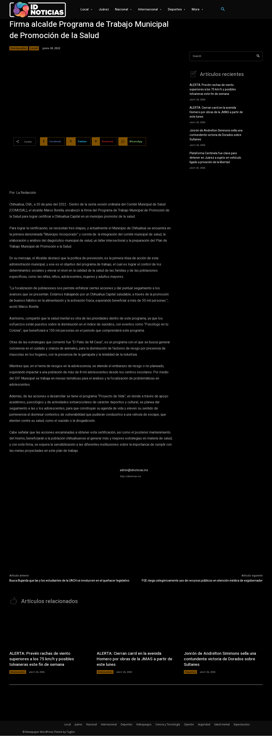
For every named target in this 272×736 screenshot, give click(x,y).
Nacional (91, 724)
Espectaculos (241, 724)
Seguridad (204, 724)
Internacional (109, 724)
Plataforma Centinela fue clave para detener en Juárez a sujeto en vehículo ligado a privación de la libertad (215, 158)
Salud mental (222, 724)
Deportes (190, 672)
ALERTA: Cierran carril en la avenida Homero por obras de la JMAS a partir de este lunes (216, 112)
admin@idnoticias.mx (134, 470)
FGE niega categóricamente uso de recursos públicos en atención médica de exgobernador (202, 580)
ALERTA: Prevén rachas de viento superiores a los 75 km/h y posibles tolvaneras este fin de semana (213, 89)
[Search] (258, 56)
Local (34, 48)
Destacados (18, 48)
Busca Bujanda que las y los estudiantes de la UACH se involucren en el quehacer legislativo (69, 580)
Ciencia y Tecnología (167, 724)
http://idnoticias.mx (130, 476)
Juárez (78, 724)
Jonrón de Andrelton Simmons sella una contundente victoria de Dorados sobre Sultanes (216, 135)
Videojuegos (143, 724)
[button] (223, 9)
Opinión (189, 724)
